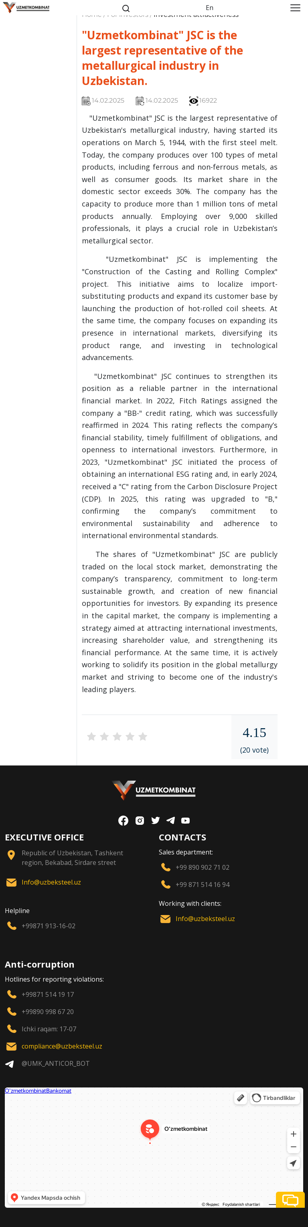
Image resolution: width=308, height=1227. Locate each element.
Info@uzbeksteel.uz (51, 882)
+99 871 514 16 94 (202, 884)
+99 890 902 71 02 (202, 867)
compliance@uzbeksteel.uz (62, 1046)
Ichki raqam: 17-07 (49, 1029)
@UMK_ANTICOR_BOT (56, 1063)
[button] (290, 1200)
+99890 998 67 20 (48, 1011)
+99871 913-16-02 (48, 925)
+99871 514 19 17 (48, 994)
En (209, 7)
